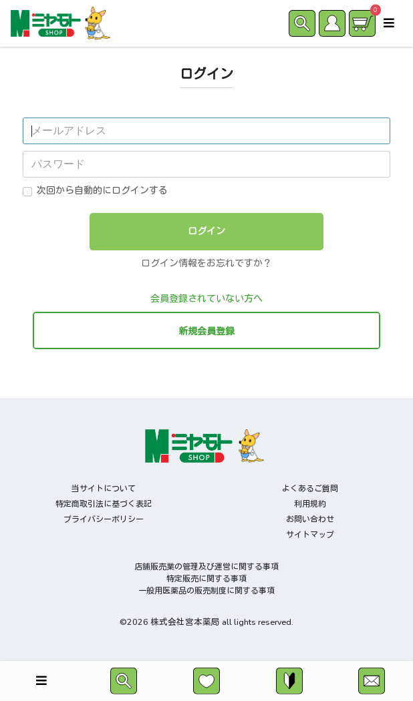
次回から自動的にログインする (102, 190)
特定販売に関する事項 (206, 578)
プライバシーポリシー (103, 519)
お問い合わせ (310, 519)
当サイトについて (104, 488)
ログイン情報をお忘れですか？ (206, 263)
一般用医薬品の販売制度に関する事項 (206, 591)
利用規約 (310, 504)
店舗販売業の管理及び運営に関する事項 (206, 566)
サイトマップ (310, 534)
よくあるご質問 (310, 488)
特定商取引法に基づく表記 (103, 504)
